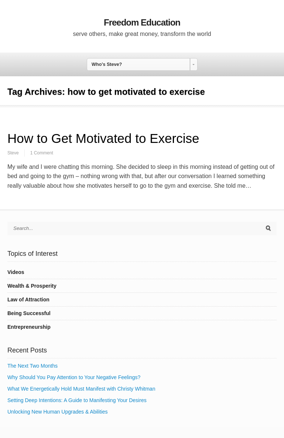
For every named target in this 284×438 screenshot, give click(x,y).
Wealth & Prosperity (32, 286)
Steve (13, 153)
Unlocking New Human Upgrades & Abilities (57, 412)
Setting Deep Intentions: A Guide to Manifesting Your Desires (77, 400)
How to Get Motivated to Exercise (103, 138)
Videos (15, 272)
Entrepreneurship (29, 327)
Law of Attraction (28, 299)
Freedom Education (142, 22)
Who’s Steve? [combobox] (107, 64)
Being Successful (29, 313)
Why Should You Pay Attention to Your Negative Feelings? (73, 377)
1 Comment (41, 153)
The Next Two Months (32, 366)
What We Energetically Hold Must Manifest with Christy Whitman (81, 389)
